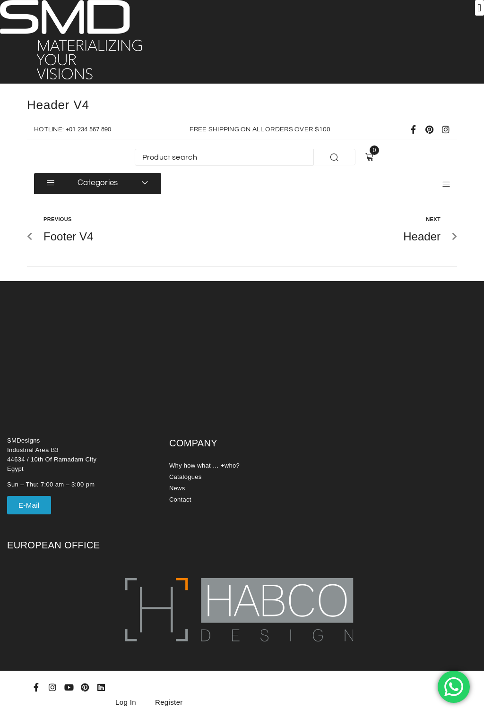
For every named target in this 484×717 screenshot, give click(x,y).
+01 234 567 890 (91, 129)
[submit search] (334, 157)
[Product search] (224, 157)
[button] (479, 8)
